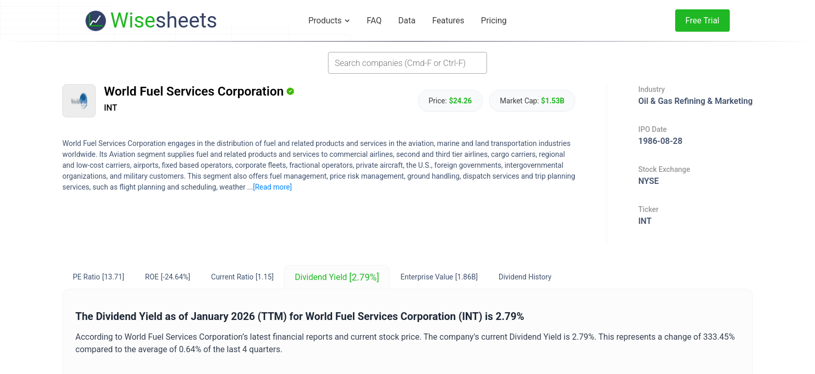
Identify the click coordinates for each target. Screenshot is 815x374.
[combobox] (407, 63)
